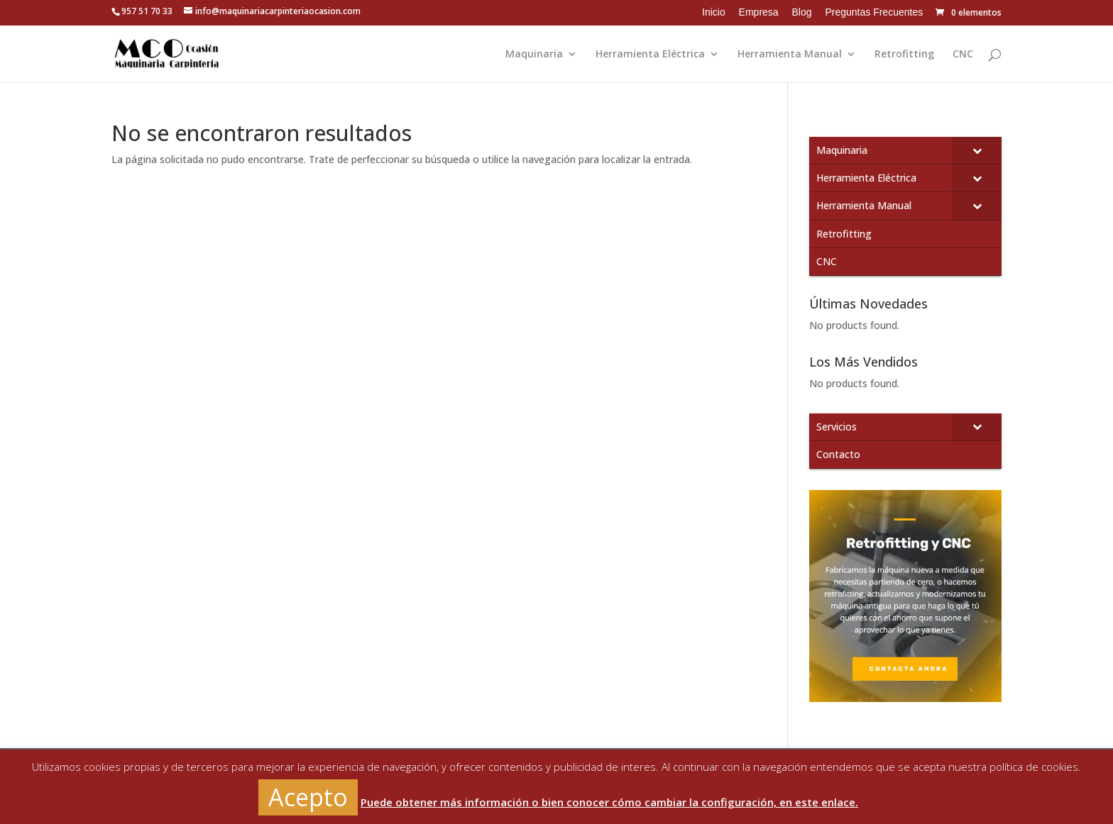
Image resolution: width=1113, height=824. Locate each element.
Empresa (759, 12)
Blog (802, 12)
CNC (963, 54)
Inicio (713, 12)
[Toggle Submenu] (977, 150)
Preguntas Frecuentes (874, 12)
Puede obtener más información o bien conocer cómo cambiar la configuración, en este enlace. (609, 802)
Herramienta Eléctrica (650, 54)
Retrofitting (904, 54)
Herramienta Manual (790, 54)
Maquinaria (534, 54)
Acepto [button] (308, 797)
